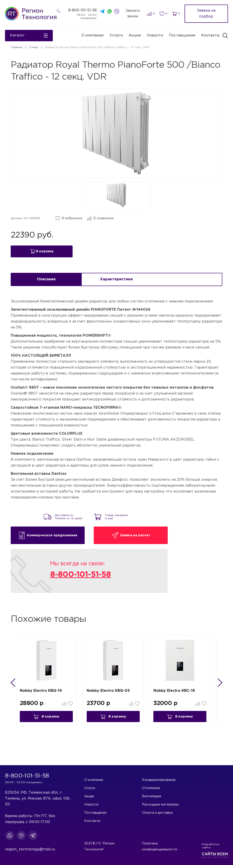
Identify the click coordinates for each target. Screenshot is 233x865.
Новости (155, 35)
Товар (33, 47)
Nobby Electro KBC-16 (178, 695)
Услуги (116, 35)
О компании (92, 35)
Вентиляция (152, 796)
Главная (16, 47)
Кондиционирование (158, 780)
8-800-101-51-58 (83, 10)
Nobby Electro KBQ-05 (111, 695)
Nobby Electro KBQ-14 (44, 695)
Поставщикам (182, 35)
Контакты (210, 35)
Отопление (151, 788)
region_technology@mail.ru (30, 849)
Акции (135, 35)
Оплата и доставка (157, 812)
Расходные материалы (160, 804)
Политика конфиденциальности (167, 849)
